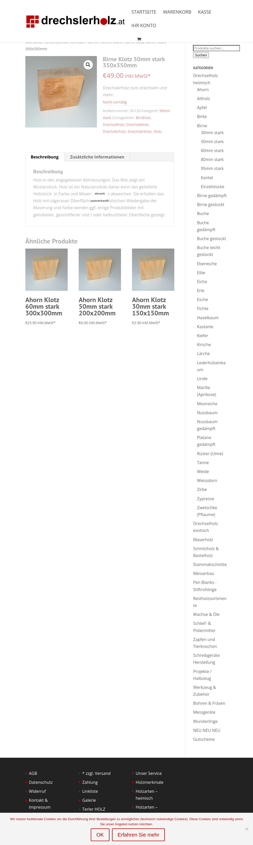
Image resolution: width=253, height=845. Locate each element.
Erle (200, 290)
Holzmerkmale (149, 782)
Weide (203, 471)
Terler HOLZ (93, 809)
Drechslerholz (114, 131)
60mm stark (212, 150)
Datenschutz (41, 782)
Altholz (203, 98)
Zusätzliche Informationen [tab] (97, 157)
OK (100, 835)
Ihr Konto (143, 26)
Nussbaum (207, 412)
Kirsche (204, 344)
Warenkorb (177, 12)
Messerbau (203, 573)
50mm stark (212, 141)
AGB (33, 773)
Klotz (158, 131)
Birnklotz (143, 117)
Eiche (202, 281)
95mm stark (212, 168)
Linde (202, 378)
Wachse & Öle (206, 614)
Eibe (201, 272)
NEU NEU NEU (206, 730)
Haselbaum (208, 317)
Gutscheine (204, 739)
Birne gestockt (210, 204)
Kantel (207, 177)
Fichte (202, 308)
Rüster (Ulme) (210, 453)
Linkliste (90, 791)
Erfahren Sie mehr (138, 835)
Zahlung (90, 782)
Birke (202, 116)
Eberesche (207, 263)
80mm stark (212, 159)
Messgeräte (204, 712)
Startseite (143, 12)
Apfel (202, 107)
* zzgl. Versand (96, 773)
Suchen (201, 55)
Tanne (203, 462)
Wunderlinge (205, 721)
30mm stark (212, 132)
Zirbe (202, 489)
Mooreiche (207, 404)
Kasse (204, 12)
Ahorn (203, 89)
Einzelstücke (212, 186)
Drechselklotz (137, 124)
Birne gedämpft (212, 195)
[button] (88, 64)
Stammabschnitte (210, 564)
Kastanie (205, 326)
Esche (202, 299)
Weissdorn (207, 480)
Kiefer (202, 335)
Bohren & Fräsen (209, 703)
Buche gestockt (211, 238)
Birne (202, 126)
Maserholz (203, 539)
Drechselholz (113, 124)
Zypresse (205, 498)
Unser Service (149, 773)
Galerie (89, 800)
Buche (203, 213)
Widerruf (37, 791)
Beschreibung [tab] (45, 157)
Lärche (203, 353)
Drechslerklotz (140, 131)
